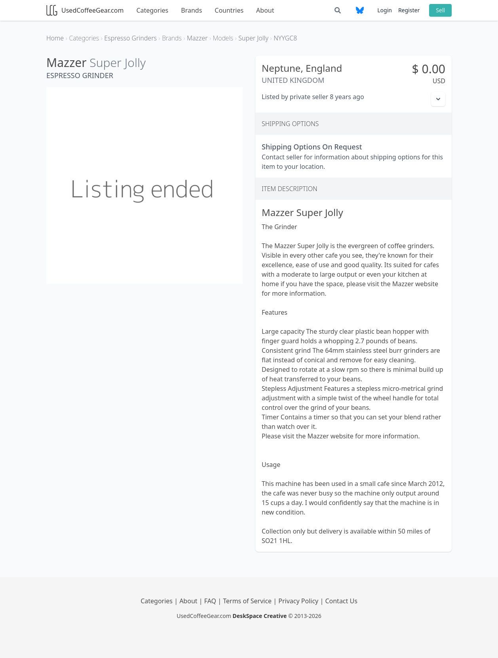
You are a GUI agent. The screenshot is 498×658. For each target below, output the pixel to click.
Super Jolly (117, 62)
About (265, 10)
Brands (191, 10)
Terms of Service (248, 601)
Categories (152, 10)
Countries (229, 10)
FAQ (211, 601)
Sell (440, 10)
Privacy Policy (299, 601)
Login (384, 10)
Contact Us (341, 601)
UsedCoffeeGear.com (85, 10)
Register (409, 10)
